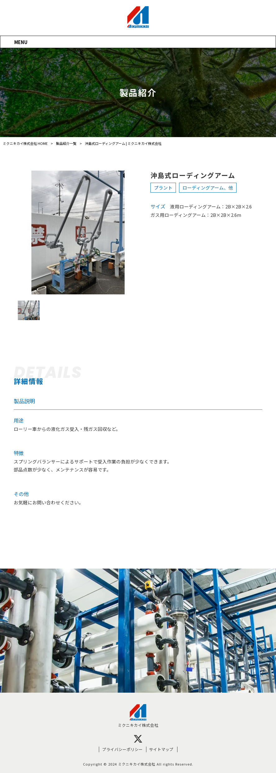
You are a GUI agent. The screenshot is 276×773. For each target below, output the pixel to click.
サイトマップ (161, 749)
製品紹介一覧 (66, 143)
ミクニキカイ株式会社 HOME (25, 143)
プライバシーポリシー (122, 749)
